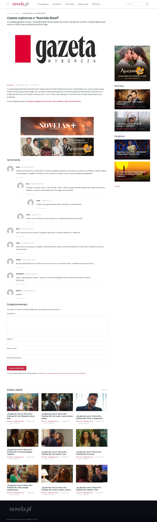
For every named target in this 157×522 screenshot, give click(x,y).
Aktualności (57, 4)
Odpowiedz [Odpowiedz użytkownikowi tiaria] (41, 208)
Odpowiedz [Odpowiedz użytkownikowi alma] (21, 236)
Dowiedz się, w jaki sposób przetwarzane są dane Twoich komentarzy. (62, 373)
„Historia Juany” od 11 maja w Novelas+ (130, 103)
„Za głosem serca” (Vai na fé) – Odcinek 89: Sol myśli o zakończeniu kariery (57, 416)
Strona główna (42, 4)
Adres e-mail (12, 348)
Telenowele (69, 4)
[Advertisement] (57, 78)
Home (9, 13)
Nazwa (10, 339)
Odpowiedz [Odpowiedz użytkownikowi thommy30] (21, 284)
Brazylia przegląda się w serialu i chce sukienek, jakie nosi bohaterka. (54, 101)
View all (104, 390)
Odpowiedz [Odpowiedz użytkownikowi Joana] (21, 177)
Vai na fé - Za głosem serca (15, 421)
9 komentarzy (35, 85)
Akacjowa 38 (83, 4)
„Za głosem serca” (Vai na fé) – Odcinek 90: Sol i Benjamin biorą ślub (20, 416)
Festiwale (120, 179)
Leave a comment (14, 423)
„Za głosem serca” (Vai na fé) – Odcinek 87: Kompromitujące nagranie (20, 452)
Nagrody (126, 157)
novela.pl (117, 186)
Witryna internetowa (14, 358)
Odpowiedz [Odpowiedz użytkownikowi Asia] (31, 194)
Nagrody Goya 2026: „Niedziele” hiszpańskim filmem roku (131, 153)
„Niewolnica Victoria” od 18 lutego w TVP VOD (129, 125)
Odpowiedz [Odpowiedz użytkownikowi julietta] (21, 298)
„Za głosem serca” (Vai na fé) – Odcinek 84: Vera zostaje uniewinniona (20, 487)
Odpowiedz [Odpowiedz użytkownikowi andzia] (21, 267)
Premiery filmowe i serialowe (126, 107)
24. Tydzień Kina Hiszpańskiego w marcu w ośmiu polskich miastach (131, 174)
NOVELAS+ (96, 4)
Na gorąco (16, 13)
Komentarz (11, 313)
